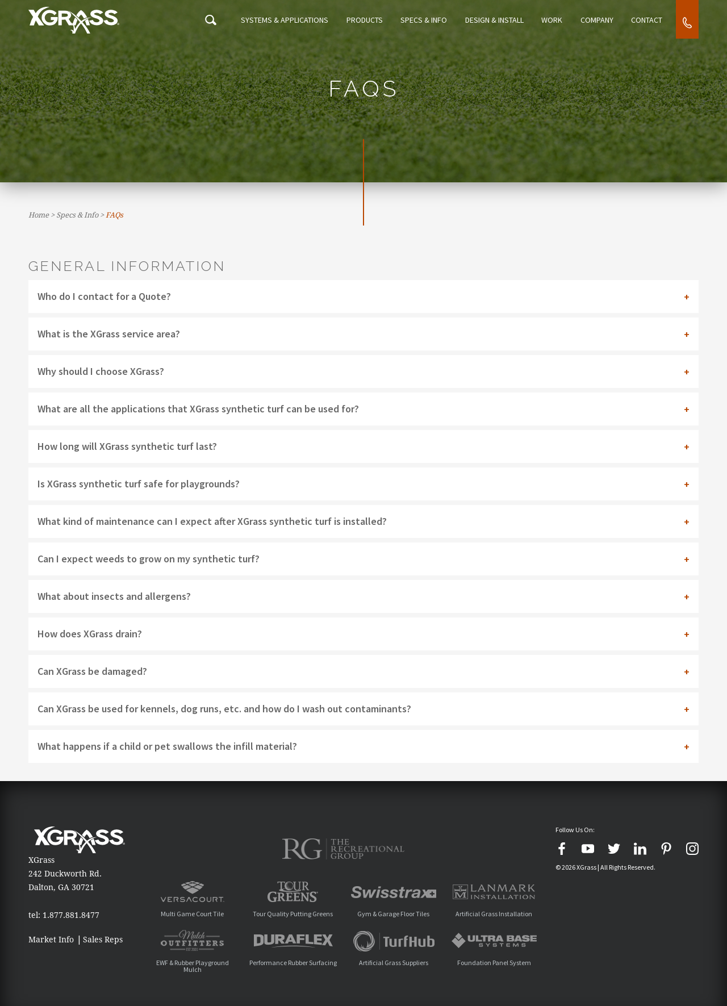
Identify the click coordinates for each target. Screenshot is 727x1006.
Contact (647, 20)
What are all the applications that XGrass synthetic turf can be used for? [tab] (198, 408)
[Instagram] (692, 848)
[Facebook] (561, 848)
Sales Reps (103, 939)
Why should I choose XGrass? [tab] (100, 371)
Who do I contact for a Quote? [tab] (104, 296)
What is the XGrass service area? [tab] (108, 333)
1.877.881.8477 (71, 915)
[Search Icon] (208, 20)
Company (597, 20)
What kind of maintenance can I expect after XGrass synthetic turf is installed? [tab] (212, 521)
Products (364, 20)
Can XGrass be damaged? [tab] (92, 671)
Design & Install (495, 20)
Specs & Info (423, 20)
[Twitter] (614, 848)
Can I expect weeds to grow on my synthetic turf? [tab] (148, 558)
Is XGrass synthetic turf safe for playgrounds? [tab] (138, 483)
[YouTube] (588, 848)
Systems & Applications (281, 20)
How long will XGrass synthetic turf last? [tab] (127, 446)
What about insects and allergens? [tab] (114, 596)
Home (38, 215)
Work (554, 20)
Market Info (51, 939)
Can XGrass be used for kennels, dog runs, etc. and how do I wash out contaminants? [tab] (224, 708)
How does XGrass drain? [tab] (89, 633)
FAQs (114, 215)
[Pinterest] (666, 848)
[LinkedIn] (640, 848)
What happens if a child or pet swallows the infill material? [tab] (167, 746)
